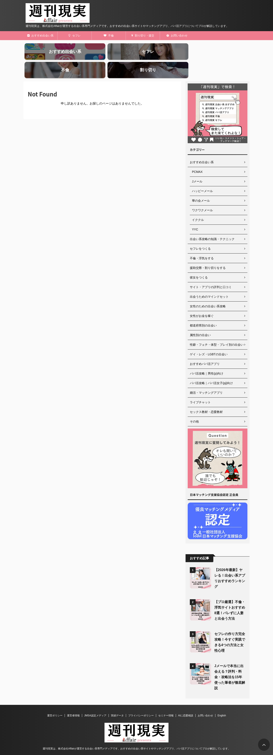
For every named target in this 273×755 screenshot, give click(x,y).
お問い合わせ (177, 35)
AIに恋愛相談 (185, 702)
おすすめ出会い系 (40, 35)
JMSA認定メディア (95, 702)
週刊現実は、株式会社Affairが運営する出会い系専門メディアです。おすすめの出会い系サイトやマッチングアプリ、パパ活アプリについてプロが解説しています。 (136, 735)
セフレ (74, 35)
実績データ (117, 702)
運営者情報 (73, 702)
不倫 (109, 35)
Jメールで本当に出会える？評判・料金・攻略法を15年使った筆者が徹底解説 (229, 663)
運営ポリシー (54, 702)
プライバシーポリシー (141, 702)
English (222, 702)
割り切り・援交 (142, 35)
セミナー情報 (166, 702)
